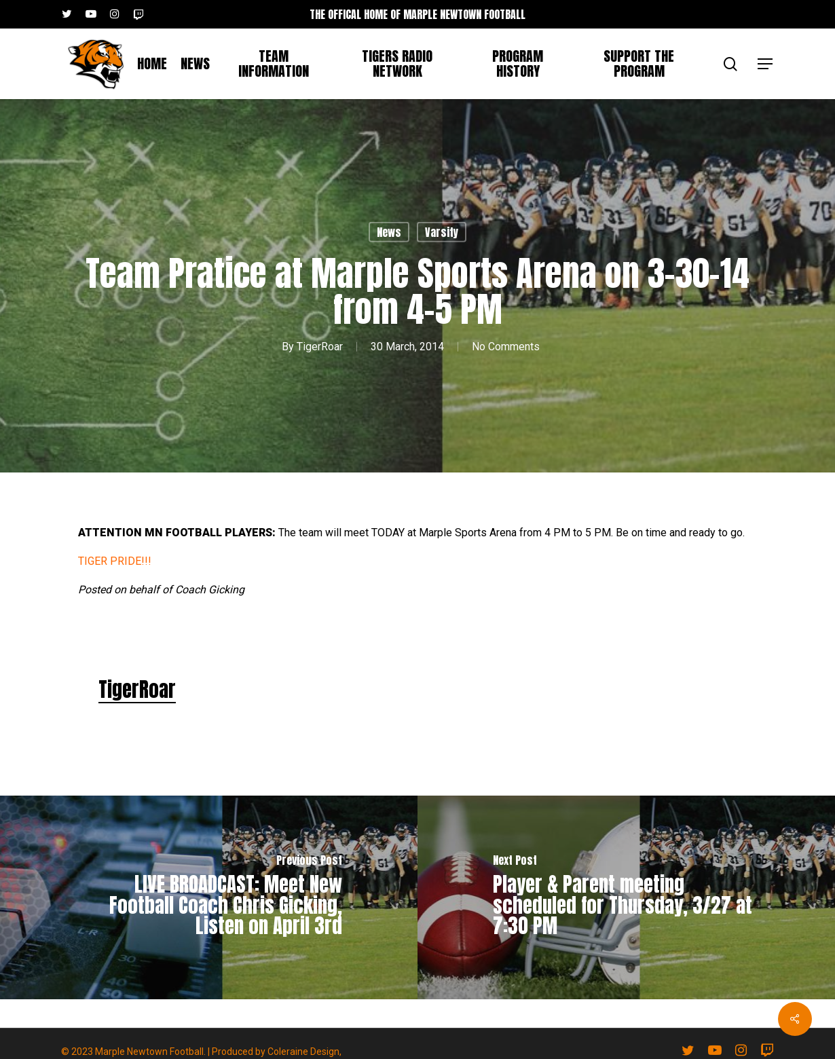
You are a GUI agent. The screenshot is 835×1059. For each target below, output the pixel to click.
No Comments (506, 346)
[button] (766, 64)
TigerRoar (320, 346)
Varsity (441, 232)
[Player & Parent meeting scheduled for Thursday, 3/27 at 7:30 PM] (626, 897)
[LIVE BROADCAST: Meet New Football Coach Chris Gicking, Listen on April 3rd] (209, 897)
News (389, 232)
